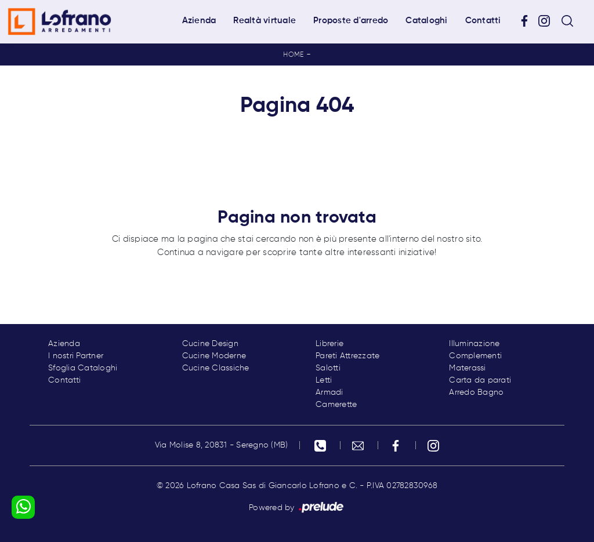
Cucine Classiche (215, 368)
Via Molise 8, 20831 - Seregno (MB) (221, 445)
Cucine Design (210, 344)
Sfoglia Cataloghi (82, 368)
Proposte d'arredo (350, 20)
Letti (324, 380)
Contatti (483, 20)
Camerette (336, 405)
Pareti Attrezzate (347, 356)
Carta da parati (480, 380)
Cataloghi (426, 20)
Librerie (329, 344)
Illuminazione (474, 344)
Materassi (467, 368)
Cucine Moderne (214, 356)
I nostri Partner (75, 356)
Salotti (328, 368)
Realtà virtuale (264, 20)
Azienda (199, 20)
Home (293, 55)
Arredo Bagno (476, 392)
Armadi (329, 392)
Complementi (475, 356)
